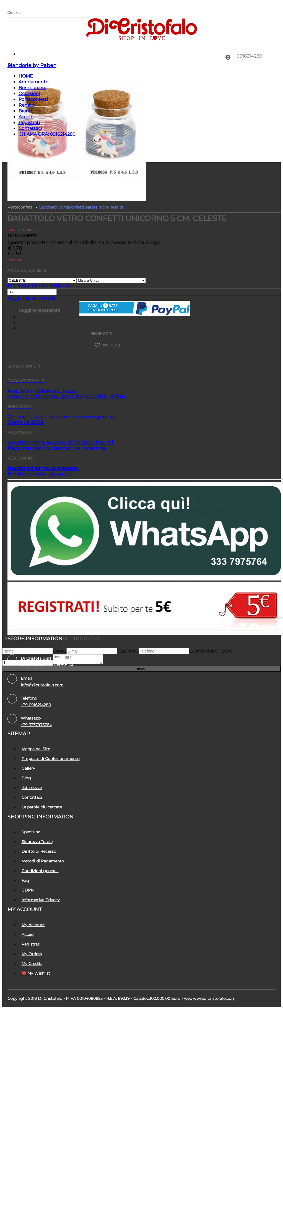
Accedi (26, 144)
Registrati (29, 150)
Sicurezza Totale (37, 869)
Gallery (28, 795)
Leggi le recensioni (39, 338)
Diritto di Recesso (39, 879)
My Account (33, 952)
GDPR (27, 917)
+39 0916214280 (36, 732)
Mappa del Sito (36, 776)
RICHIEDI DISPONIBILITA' (38, 313)
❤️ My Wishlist (36, 1000)
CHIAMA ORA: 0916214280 (47, 162)
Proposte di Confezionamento (51, 786)
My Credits (32, 991)
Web (188, 1026)
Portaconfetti (33, 127)
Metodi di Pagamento (43, 888)
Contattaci (30, 156)
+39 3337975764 (36, 752)
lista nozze (32, 815)
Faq (25, 908)
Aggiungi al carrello (31, 326)
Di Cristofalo (50, 1026)
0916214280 (249, 83)
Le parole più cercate (42, 834)
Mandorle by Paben (31, 93)
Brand (25, 138)
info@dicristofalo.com (42, 712)
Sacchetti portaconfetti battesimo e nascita (81, 234)
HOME (26, 103)
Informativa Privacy (41, 927)
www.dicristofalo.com (214, 1026)
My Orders (32, 981)
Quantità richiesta (210, 678)
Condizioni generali (40, 898)
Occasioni (29, 121)
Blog (26, 805)
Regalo (26, 132)
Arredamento (33, 109)
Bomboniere (32, 115)
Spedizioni (31, 859)
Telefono (128, 678)
